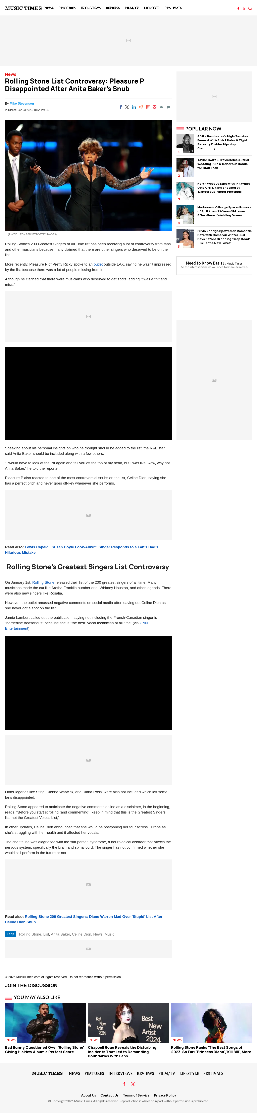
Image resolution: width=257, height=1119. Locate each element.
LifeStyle (152, 7)
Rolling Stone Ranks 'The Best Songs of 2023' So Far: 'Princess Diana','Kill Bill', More (211, 1049)
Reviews (113, 7)
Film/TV (132, 7)
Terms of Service (136, 1095)
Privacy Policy (165, 1095)
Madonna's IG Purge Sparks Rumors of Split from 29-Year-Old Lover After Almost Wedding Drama (224, 211)
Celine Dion (81, 934)
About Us (88, 1095)
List (46, 934)
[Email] (161, 107)
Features (67, 7)
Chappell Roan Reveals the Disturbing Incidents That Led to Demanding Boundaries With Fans (122, 1052)
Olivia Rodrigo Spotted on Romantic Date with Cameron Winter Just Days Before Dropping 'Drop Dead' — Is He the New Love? (224, 237)
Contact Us (109, 1095)
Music (109, 934)
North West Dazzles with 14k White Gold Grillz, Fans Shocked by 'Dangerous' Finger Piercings (223, 187)
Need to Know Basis (204, 263)
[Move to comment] (168, 107)
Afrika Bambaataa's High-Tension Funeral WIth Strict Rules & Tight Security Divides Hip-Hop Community (222, 142)
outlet (98, 264)
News (49, 7)
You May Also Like (37, 997)
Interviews (91, 7)
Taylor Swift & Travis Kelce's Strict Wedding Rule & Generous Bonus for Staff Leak (223, 164)
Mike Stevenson (22, 103)
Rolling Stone (43, 582)
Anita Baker (60, 934)
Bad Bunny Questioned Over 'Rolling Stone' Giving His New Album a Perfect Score (44, 1049)
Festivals (173, 7)
